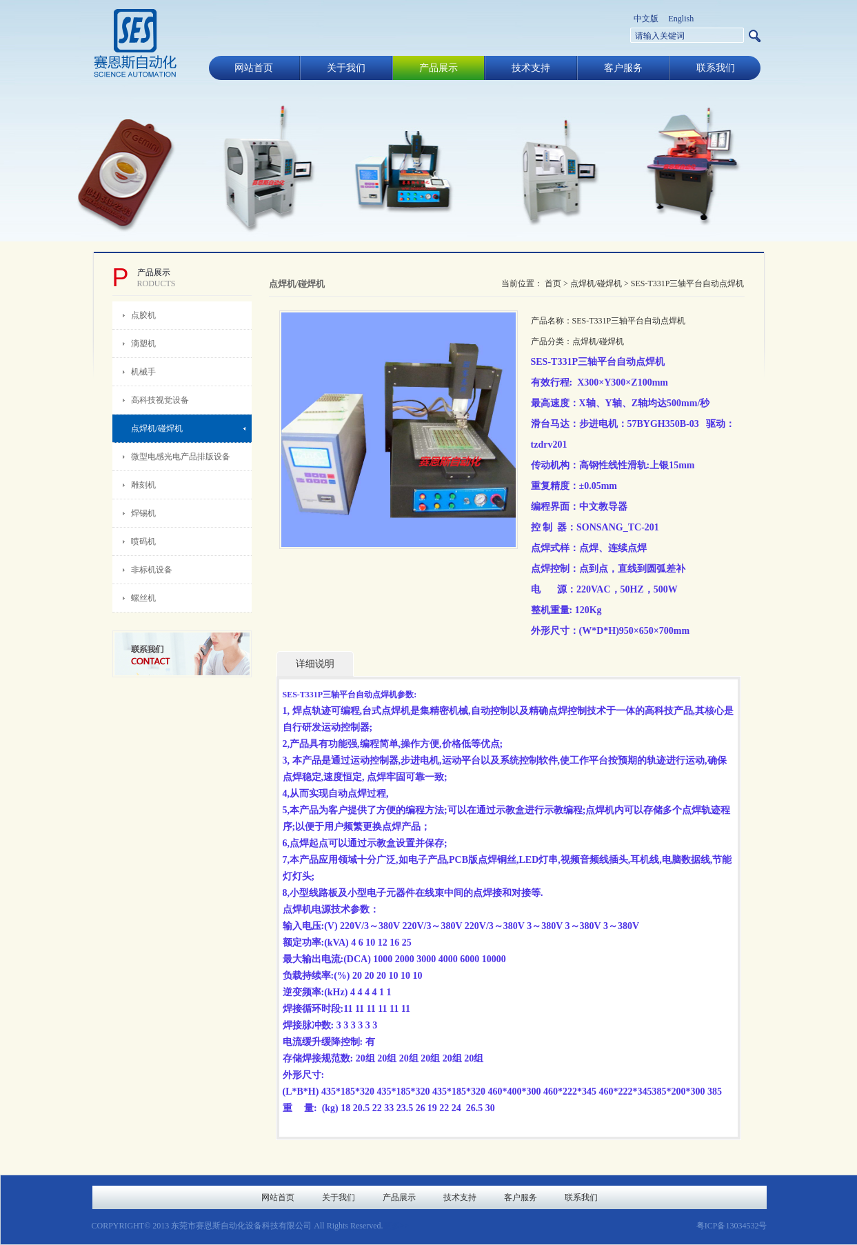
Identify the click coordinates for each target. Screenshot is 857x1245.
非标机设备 (151, 570)
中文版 (646, 18)
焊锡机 (143, 513)
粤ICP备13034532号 (731, 1226)
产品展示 (438, 68)
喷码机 (143, 541)
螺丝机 (143, 598)
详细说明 (315, 664)
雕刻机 (143, 485)
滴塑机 (143, 343)
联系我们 (715, 68)
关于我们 (346, 68)
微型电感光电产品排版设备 (180, 456)
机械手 (143, 372)
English (681, 18)
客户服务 (623, 68)
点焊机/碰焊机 (157, 428)
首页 (553, 283)
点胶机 (143, 315)
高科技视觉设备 (160, 400)
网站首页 (253, 68)
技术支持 (531, 68)
